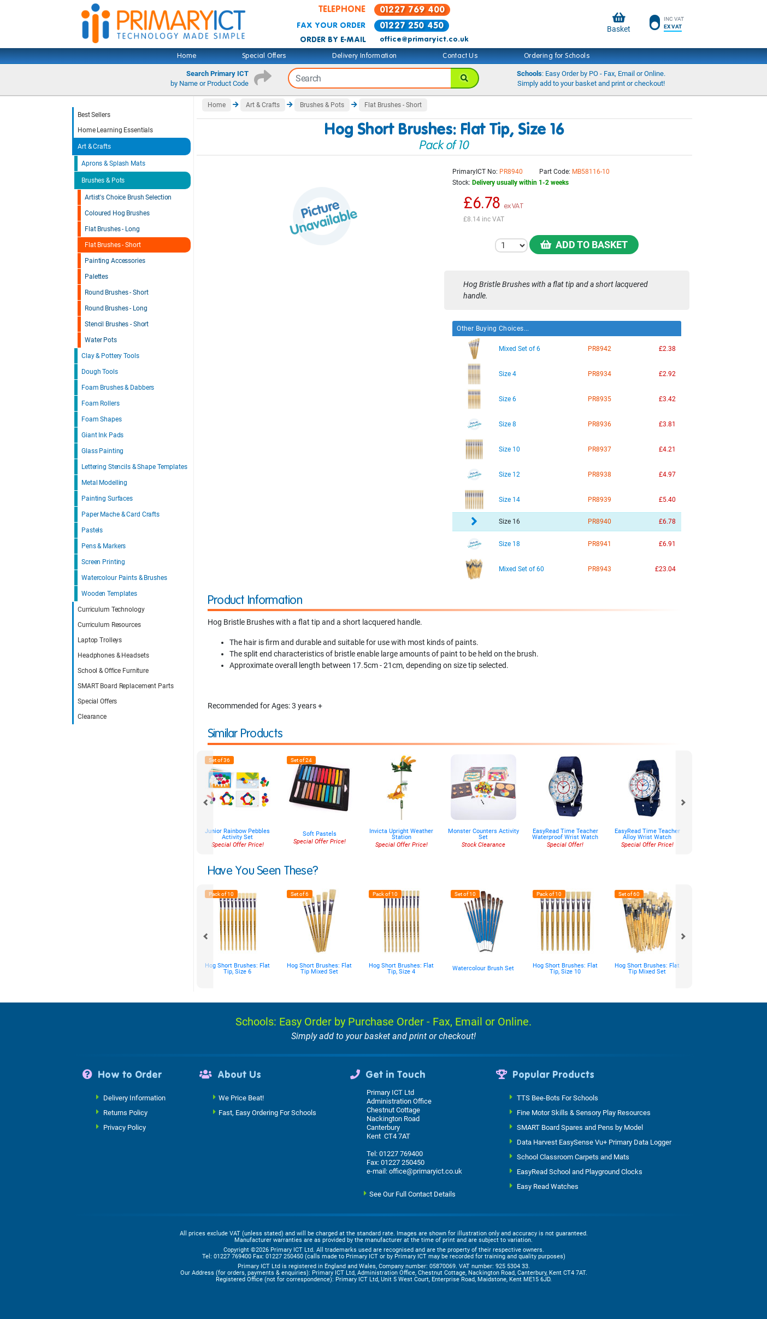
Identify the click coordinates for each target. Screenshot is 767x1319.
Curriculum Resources (109, 625)
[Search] (465, 78)
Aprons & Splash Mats (113, 163)
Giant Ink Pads (102, 435)
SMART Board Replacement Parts (126, 686)
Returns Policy (125, 1113)
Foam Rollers (100, 403)
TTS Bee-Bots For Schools (557, 1098)
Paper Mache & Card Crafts (120, 514)
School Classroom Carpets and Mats (573, 1157)
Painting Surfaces (107, 498)
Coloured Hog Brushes (117, 213)
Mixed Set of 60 (521, 569)
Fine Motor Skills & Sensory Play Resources (584, 1113)
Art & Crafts (94, 146)
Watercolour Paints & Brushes (124, 578)
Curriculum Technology (111, 609)
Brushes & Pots (103, 180)
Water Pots (101, 340)
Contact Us (460, 56)
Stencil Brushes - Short (117, 324)
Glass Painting (102, 451)
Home (187, 56)
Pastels (92, 530)
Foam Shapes (101, 419)
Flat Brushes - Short (113, 245)
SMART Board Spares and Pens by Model (580, 1127)
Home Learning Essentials (115, 130)
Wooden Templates (109, 593)
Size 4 (507, 374)
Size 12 (509, 474)
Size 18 (509, 544)
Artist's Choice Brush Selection (128, 197)
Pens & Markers (103, 546)
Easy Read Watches (548, 1186)
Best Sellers (94, 115)
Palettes (96, 276)
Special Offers (264, 56)
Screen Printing (103, 562)
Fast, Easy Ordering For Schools (267, 1113)
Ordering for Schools (557, 56)
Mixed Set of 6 (519, 349)
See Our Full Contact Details (412, 1194)
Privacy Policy (124, 1127)
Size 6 (507, 399)
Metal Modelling (104, 482)
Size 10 (509, 449)
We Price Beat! (241, 1098)
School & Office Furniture (113, 671)
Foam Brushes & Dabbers (117, 387)
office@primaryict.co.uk (424, 39)
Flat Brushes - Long (112, 229)
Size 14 (509, 499)
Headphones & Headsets (113, 655)
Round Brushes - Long (116, 308)
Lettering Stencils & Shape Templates (134, 467)
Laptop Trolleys (100, 640)
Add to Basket (584, 244)
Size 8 (507, 424)
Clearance (92, 716)
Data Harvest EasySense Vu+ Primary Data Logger (594, 1142)
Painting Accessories (115, 261)
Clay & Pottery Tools (110, 356)
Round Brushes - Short (116, 292)
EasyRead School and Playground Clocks (579, 1172)
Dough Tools (99, 372)
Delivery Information (364, 56)
